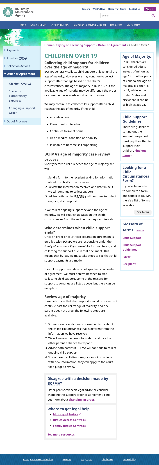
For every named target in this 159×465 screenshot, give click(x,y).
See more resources (61, 434)
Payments (13, 50)
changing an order (81, 399)
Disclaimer (107, 459)
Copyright (86, 459)
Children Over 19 (20, 83)
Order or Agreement (21, 74)
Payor (127, 257)
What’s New (98, 9)
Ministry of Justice (65, 414)
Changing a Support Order (22, 110)
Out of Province (17, 121)
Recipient (129, 264)
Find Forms (143, 211)
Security (67, 459)
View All (140, 230)
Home (48, 45)
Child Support (132, 238)
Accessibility (129, 459)
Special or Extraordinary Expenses (18, 95)
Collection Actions (18, 66)
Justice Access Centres (68, 420)
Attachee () (17, 58)
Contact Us (133, 9)
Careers (85, 9)
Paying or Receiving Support (75, 45)
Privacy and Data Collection (38, 459)
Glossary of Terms (116, 9)
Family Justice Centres (68, 426)
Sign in (150, 9)
